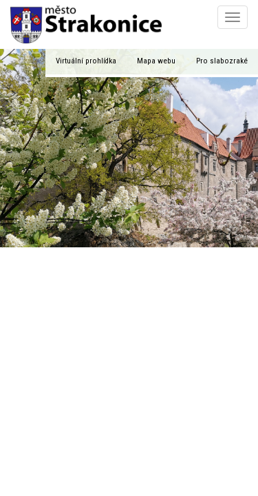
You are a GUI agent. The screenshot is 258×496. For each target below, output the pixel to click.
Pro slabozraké (222, 60)
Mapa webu (156, 60)
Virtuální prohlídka (86, 60)
